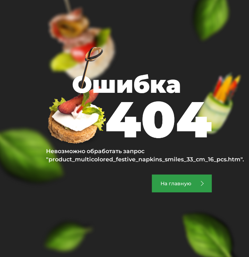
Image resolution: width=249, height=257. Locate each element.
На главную (176, 183)
